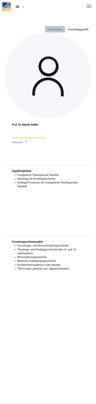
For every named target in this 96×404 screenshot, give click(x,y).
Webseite (19, 142)
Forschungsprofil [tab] (78, 29)
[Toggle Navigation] (89, 6)
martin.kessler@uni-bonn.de (28, 137)
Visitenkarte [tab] (55, 29)
